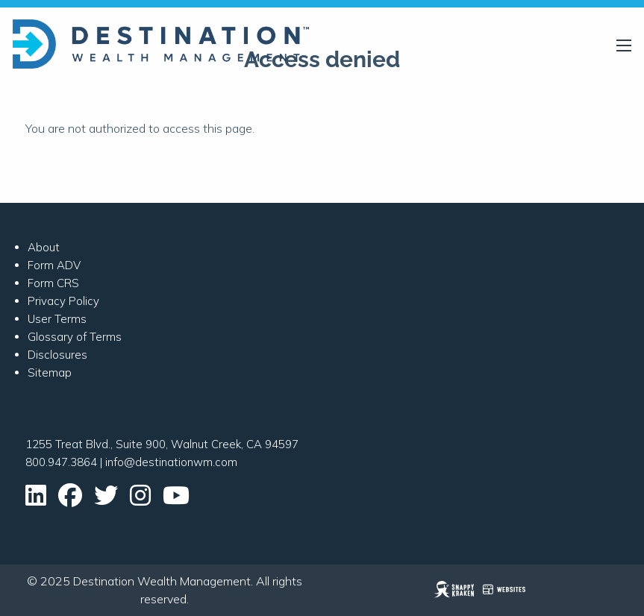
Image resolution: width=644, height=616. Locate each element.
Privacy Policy (63, 301)
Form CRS (53, 283)
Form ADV (54, 265)
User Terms (57, 319)
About (44, 247)
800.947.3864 (61, 462)
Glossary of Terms (75, 337)
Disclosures (57, 355)
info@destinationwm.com (171, 462)
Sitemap (50, 372)
